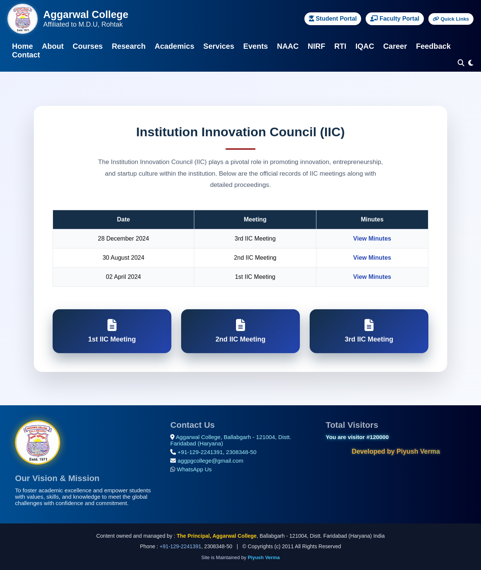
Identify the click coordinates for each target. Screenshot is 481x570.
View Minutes (372, 239)
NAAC (288, 46)
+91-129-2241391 (180, 546)
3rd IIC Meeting (369, 332)
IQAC (364, 46)
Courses (88, 46)
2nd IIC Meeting (240, 332)
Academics (174, 46)
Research (128, 46)
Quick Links (451, 19)
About (53, 46)
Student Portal (333, 18)
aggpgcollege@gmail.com (211, 460)
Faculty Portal (394, 18)
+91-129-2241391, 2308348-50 (217, 452)
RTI (340, 46)
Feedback (433, 46)
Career (395, 46)
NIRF (316, 46)
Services (218, 46)
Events (255, 46)
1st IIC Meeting (112, 332)
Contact (26, 55)
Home (22, 46)
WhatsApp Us (194, 469)
